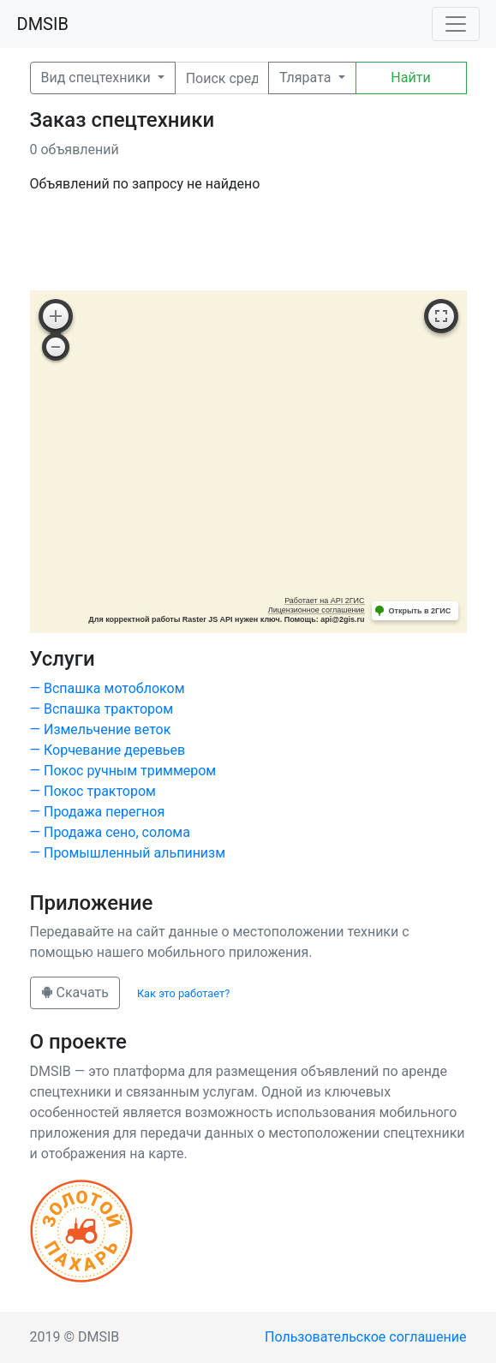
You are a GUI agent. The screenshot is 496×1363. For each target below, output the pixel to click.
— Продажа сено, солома (110, 832)
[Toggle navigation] (456, 24)
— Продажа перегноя (97, 812)
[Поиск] (222, 78)
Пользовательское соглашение (366, 1337)
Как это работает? (183, 993)
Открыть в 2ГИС (420, 611)
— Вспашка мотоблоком (107, 688)
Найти (410, 77)
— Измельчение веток (100, 729)
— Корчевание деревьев (108, 750)
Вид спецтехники (97, 77)
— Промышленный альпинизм (128, 853)
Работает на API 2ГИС (324, 600)
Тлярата (306, 77)
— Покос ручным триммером (123, 770)
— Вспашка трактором (102, 709)
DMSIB (43, 24)
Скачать (75, 992)
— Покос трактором (93, 791)
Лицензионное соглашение (316, 610)
